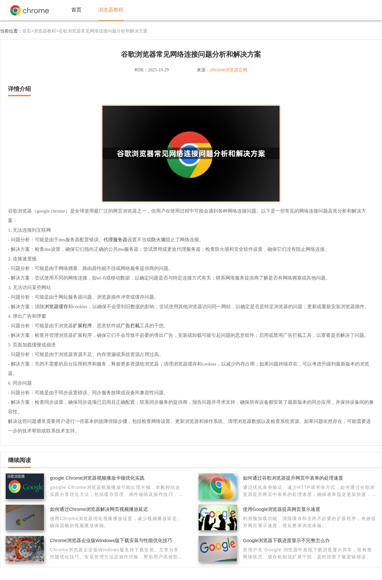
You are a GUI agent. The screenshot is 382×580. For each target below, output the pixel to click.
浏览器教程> (46, 30)
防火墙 (158, 239)
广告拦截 (130, 325)
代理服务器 (115, 239)
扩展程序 (82, 325)
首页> (28, 30)
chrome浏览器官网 (228, 69)
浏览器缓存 (56, 306)
